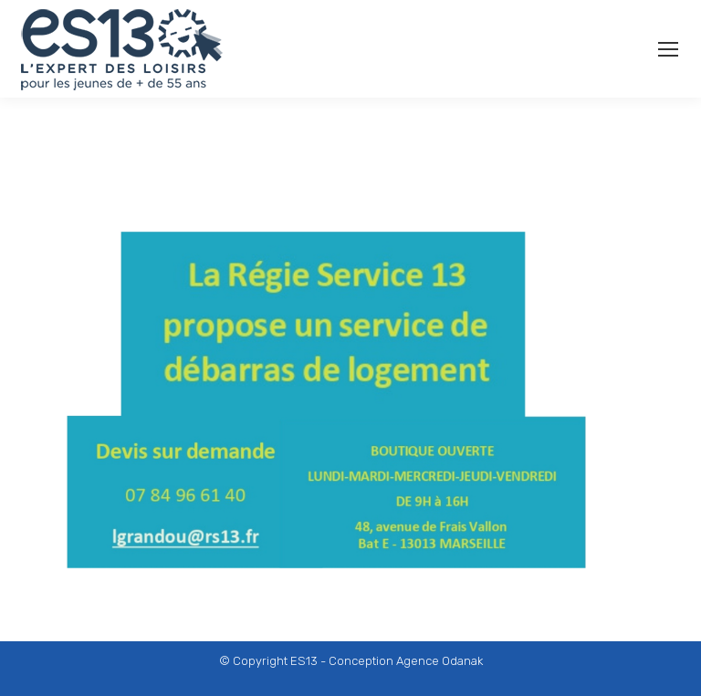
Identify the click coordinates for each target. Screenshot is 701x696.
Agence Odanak (439, 661)
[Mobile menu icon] (668, 49)
